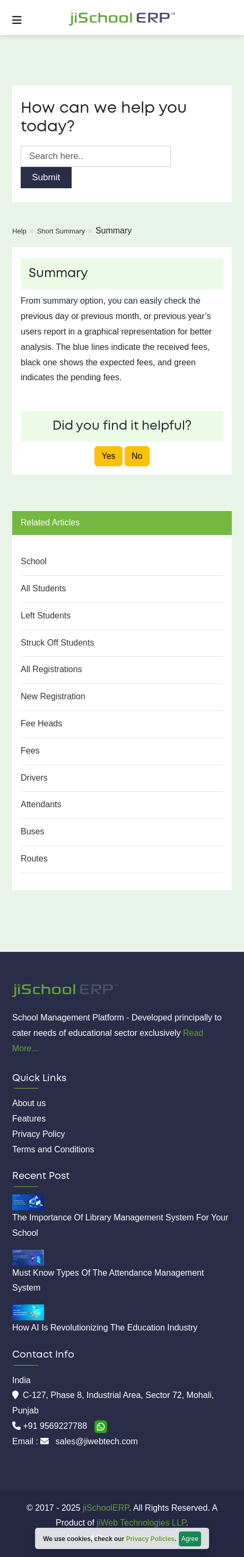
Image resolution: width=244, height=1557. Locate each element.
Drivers (34, 777)
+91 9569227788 (56, 1425)
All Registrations (51, 669)
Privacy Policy (38, 1134)
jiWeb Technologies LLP (141, 1522)
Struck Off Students (57, 642)
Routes (34, 858)
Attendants (41, 804)
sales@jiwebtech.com (97, 1441)
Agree (189, 1539)
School (34, 561)
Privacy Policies (150, 1539)
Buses (32, 831)
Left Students (46, 615)
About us (29, 1103)
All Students (43, 588)
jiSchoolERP (105, 1507)
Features (29, 1118)
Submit (46, 177)
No (137, 456)
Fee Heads (41, 723)
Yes (108, 456)
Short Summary (61, 231)
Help (19, 231)
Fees (30, 750)
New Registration (53, 696)
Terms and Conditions (53, 1149)
